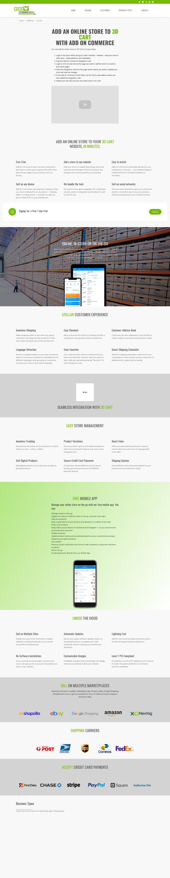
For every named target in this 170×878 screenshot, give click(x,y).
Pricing (88, 10)
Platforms (105, 10)
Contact (145, 10)
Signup (155, 212)
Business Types (125, 10)
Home (73, 10)
